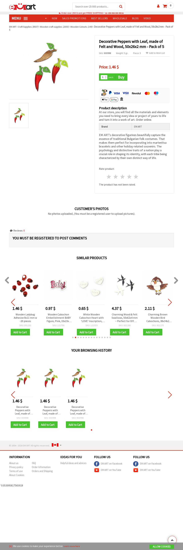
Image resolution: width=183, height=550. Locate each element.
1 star (109, 177)
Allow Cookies (162, 547)
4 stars (129, 177)
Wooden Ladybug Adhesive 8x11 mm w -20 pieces (25, 318)
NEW (54, 18)
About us (13, 464)
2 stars (115, 177)
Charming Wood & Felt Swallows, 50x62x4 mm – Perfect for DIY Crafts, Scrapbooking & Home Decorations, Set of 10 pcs (125, 318)
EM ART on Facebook (108, 464)
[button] (73, 338)
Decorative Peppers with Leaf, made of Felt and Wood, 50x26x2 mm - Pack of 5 (22, 411)
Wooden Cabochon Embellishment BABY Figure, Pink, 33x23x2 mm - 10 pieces (58, 318)
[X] (10, 546)
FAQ (34, 464)
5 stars (136, 177)
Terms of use (16, 472)
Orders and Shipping (42, 472)
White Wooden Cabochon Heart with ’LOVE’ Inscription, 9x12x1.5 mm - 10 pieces (91, 318)
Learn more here (72, 546)
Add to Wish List (155, 53)
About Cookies (16, 476)
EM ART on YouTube (107, 471)
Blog (135, 18)
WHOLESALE (120, 18)
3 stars (122, 177)
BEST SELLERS (99, 18)
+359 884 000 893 (114, 13)
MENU (20, 18)
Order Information (41, 468)
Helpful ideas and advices (73, 464)
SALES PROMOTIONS (74, 18)
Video (147, 18)
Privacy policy (16, 468)
